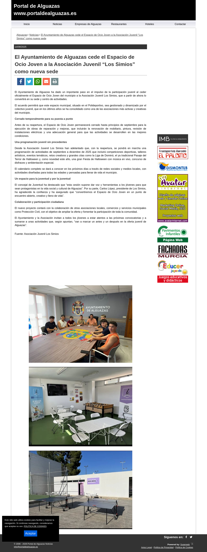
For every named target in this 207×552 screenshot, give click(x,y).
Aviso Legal (146, 547)
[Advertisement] (80, 261)
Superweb (185, 544)
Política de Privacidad (164, 547)
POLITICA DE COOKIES (35, 526)
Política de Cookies (184, 547)
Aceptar (30, 533)
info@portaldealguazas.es (26, 547)
